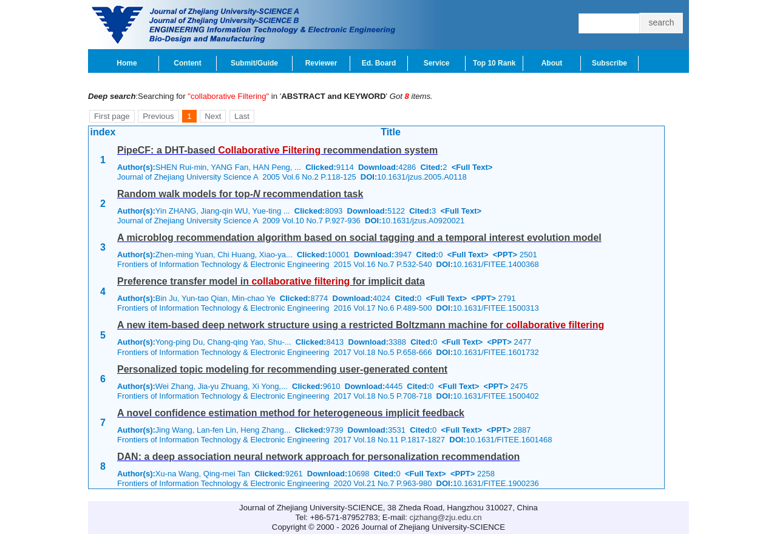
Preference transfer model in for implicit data (271, 281)
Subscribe (609, 63)
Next (213, 116)
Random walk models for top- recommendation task (240, 194)
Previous (158, 116)
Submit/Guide (254, 63)
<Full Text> (472, 167)
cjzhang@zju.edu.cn (446, 517)
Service (437, 63)
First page (112, 116)
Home (127, 63)
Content (187, 63)
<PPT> (505, 254)
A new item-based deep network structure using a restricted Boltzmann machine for (360, 325)
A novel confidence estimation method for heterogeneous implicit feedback (290, 413)
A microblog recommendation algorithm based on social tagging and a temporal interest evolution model (359, 237)
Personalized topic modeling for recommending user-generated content (282, 369)
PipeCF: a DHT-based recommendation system (277, 150)
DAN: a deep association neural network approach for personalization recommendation (318, 456)
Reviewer (321, 63)
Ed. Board (379, 63)
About (552, 63)
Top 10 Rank (494, 63)
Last (241, 116)
